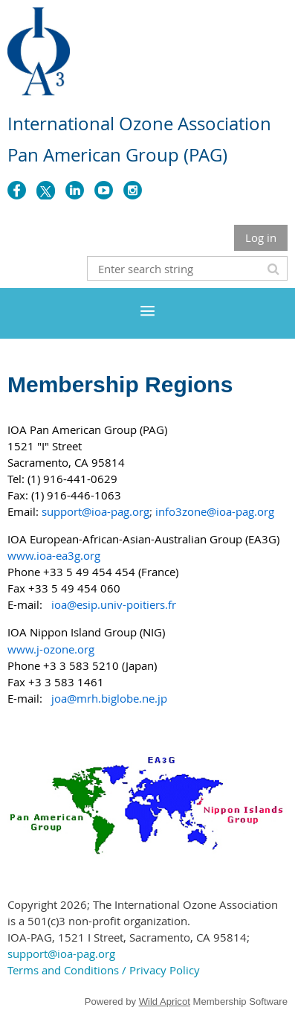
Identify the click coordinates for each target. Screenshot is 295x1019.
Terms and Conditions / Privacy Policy (103, 969)
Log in (260, 237)
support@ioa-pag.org (61, 953)
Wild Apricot (164, 1001)
